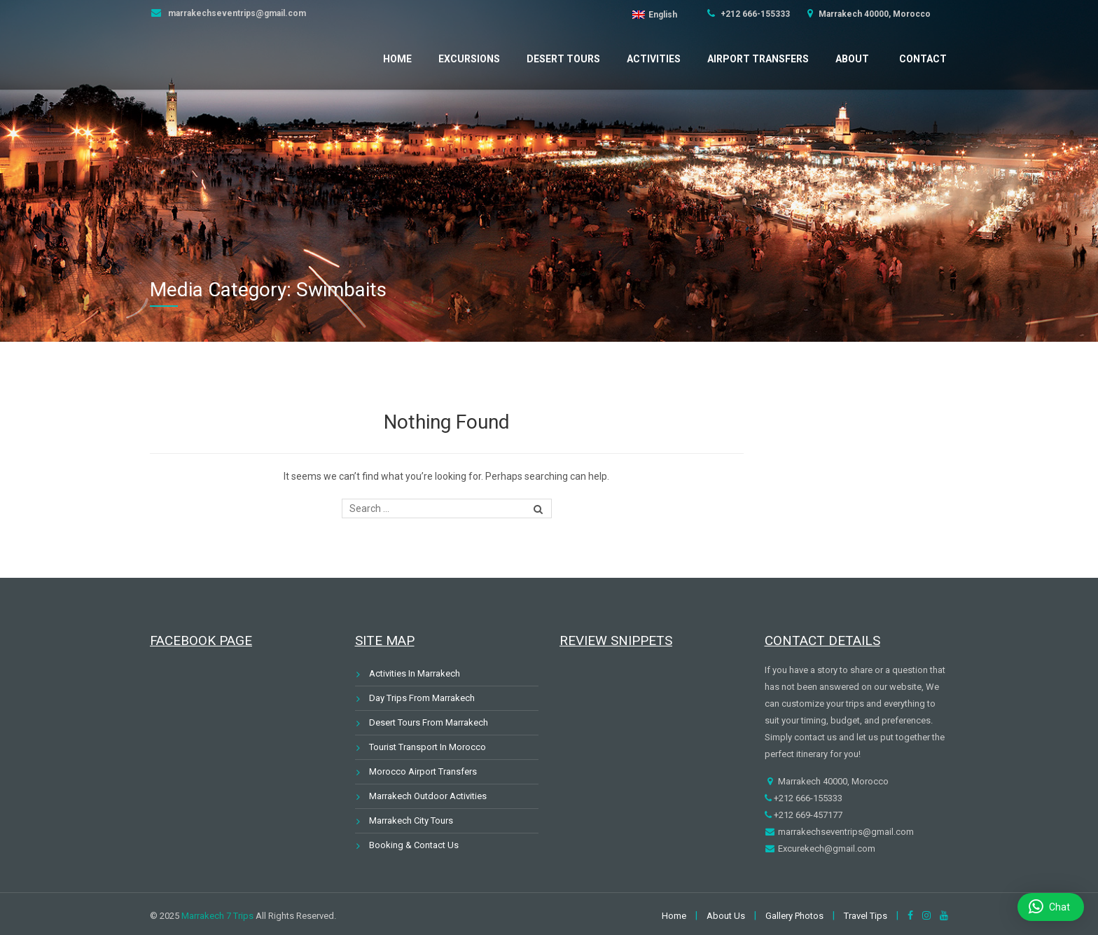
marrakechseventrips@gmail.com (236, 13)
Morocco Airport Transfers (423, 771)
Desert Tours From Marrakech (428, 722)
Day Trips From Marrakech (422, 698)
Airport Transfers (758, 58)
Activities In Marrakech (414, 673)
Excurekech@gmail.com (825, 848)
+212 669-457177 (807, 815)
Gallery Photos (794, 915)
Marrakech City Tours (411, 820)
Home (397, 58)
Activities (654, 58)
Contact (923, 58)
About (852, 58)
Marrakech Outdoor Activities (428, 796)
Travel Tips (865, 915)
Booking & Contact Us (414, 845)
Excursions (469, 58)
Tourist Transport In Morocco (427, 747)
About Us (726, 915)
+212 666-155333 (754, 14)
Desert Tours (563, 58)
